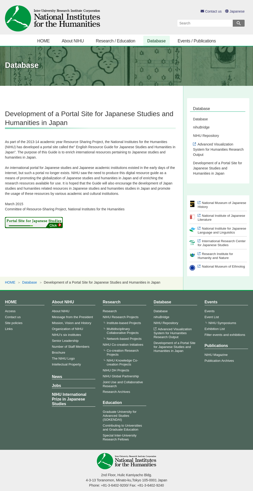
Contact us (211, 11)
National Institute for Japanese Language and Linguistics (222, 230)
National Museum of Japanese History (222, 205)
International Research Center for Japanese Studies (222, 243)
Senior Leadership (65, 341)
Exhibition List (215, 329)
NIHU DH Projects (116, 370)
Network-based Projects (124, 339)
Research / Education (115, 40)
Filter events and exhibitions (225, 335)
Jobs (56, 385)
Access (10, 311)
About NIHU (73, 40)
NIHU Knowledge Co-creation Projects (122, 362)
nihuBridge (201, 127)
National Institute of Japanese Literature (221, 217)
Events (211, 302)
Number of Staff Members (70, 346)
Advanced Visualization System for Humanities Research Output (218, 149)
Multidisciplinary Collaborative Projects (123, 331)
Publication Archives (219, 361)
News (57, 377)
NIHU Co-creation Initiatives (123, 344)
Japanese (235, 11)
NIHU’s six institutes (66, 335)
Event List (212, 317)
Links (9, 329)
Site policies (13, 323)
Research (112, 302)
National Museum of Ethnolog (223, 266)
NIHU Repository (206, 136)
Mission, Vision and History (71, 323)
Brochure (58, 352)
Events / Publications (197, 40)
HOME (43, 40)
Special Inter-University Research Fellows (120, 437)
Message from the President (72, 317)
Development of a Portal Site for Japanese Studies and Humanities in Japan (217, 168)
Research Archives (116, 392)
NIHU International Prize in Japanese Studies (69, 399)
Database (156, 40)
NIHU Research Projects (121, 317)
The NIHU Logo (63, 358)
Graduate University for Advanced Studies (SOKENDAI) (120, 415)
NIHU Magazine (216, 355)
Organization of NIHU (67, 329)
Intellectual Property (66, 364)
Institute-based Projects (124, 323)
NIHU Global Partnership (121, 376)
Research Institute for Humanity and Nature (215, 256)
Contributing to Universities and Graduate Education (122, 427)
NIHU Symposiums (222, 323)
